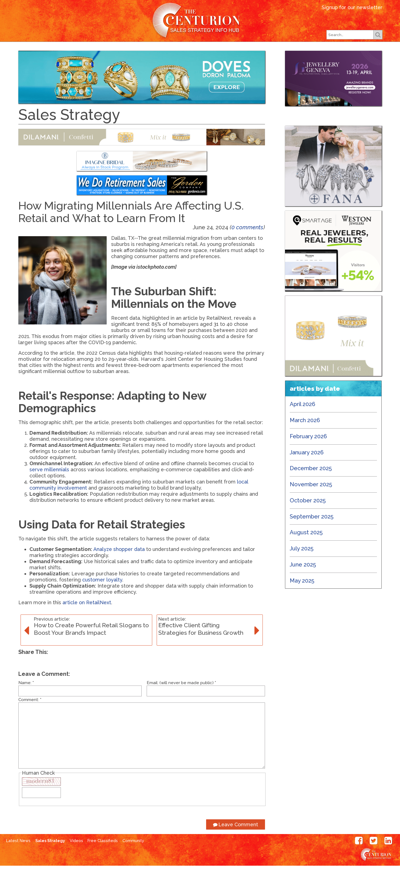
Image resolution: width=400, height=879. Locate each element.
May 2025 (302, 594)
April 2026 (302, 417)
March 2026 (305, 433)
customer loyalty (102, 593)
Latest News (104, 51)
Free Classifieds (291, 51)
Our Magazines (151, 51)
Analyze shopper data (119, 562)
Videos (76, 854)
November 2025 (311, 497)
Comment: (29, 713)
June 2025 (303, 578)
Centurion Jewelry (200, 20)
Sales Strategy (50, 854)
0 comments (247, 240)
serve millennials (49, 483)
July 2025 (302, 561)
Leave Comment (235, 838)
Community (133, 854)
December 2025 (311, 481)
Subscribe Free (239, 51)
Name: (26, 696)
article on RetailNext (86, 616)
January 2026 (307, 465)
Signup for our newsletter (352, 7)
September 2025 (312, 530)
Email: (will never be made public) (181, 696)
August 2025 (306, 545)
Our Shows (195, 51)
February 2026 (308, 449)
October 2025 (308, 513)
